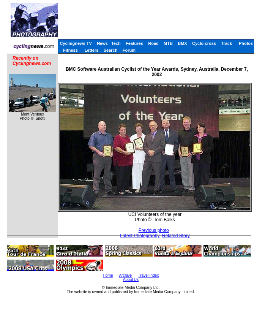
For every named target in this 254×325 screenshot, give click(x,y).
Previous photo (154, 230)
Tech (116, 43)
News (102, 43)
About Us (131, 279)
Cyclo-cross (204, 43)
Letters (92, 50)
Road (153, 43)
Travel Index (148, 275)
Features (134, 43)
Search (111, 50)
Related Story (176, 235)
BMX (182, 43)
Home (108, 275)
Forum (129, 50)
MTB (168, 43)
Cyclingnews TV (76, 43)
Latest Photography (139, 235)
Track (226, 43)
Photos (246, 43)
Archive (125, 275)
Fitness (70, 50)
